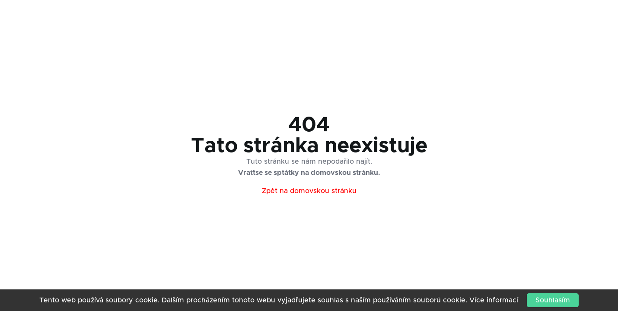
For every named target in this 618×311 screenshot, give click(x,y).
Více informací (493, 300)
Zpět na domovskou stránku (309, 190)
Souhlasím (552, 300)
